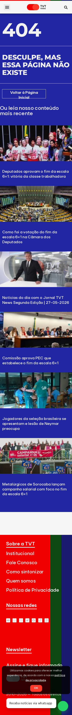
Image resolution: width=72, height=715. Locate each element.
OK (36, 688)
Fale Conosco (21, 562)
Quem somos (21, 581)
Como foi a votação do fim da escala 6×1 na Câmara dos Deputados (29, 237)
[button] (7, 7)
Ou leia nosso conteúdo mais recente (29, 111)
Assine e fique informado (34, 665)
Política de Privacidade (32, 590)
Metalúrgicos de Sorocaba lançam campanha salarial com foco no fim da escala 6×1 (34, 489)
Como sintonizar (25, 572)
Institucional (20, 553)
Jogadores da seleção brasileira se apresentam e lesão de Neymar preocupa (34, 424)
